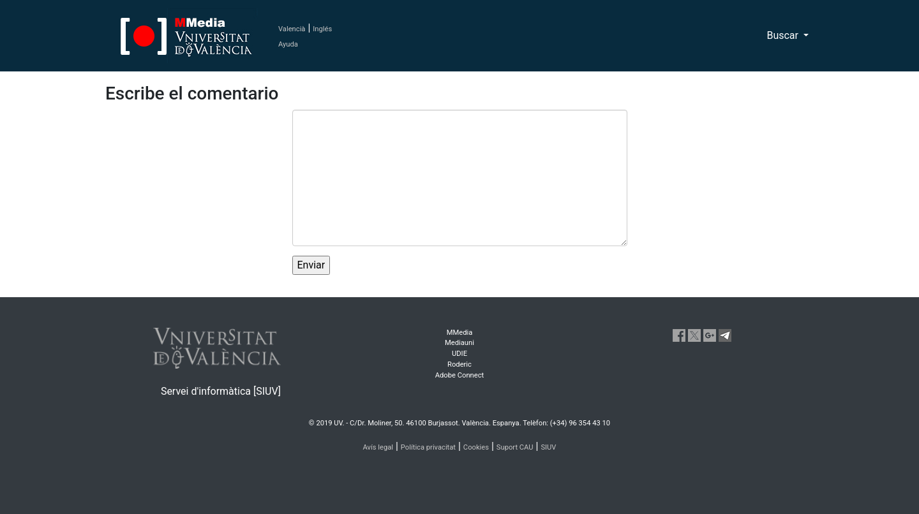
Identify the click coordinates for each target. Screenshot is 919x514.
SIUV (548, 447)
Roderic (459, 364)
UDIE (459, 353)
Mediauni (459, 343)
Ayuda (288, 44)
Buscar (783, 35)
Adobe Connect (459, 375)
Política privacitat (428, 447)
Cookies (476, 447)
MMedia (460, 332)
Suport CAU (515, 447)
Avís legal (378, 447)
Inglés (322, 29)
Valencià (291, 29)
